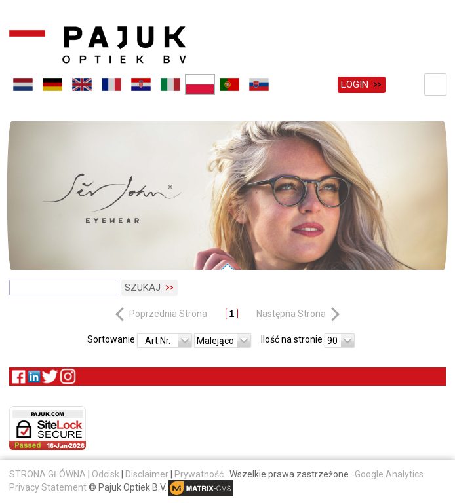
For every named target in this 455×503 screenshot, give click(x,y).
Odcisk (105, 474)
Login (354, 84)
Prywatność (199, 474)
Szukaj (143, 287)
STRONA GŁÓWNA (48, 474)
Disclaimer (146, 474)
